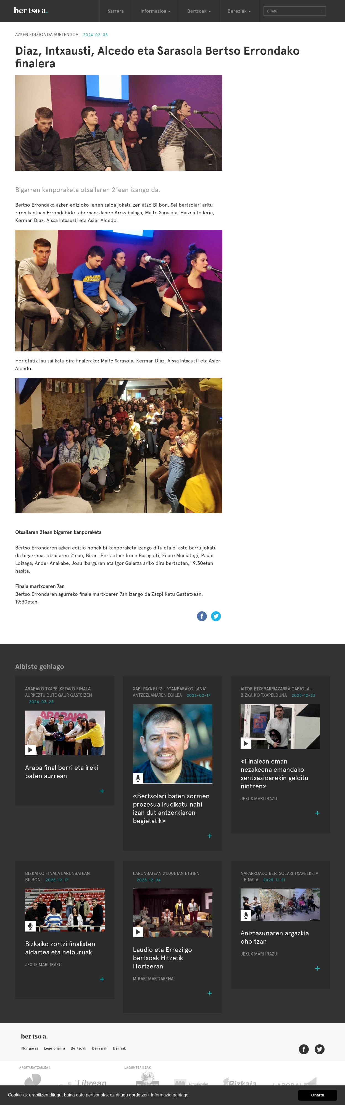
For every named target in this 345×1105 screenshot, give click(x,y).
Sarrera (116, 11)
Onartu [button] (317, 1095)
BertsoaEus (38, 9)
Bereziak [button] (239, 11)
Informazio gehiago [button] (169, 1095)
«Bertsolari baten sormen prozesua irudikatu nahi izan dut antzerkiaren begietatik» (171, 808)
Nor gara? (29, 1048)
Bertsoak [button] (199, 11)
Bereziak (99, 1048)
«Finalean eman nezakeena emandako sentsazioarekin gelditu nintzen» (275, 773)
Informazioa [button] (155, 11)
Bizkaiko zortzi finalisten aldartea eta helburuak (60, 948)
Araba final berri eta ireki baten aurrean (61, 772)
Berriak (119, 1048)
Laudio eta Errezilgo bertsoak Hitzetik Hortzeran (162, 958)
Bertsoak (78, 1048)
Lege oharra (54, 1048)
